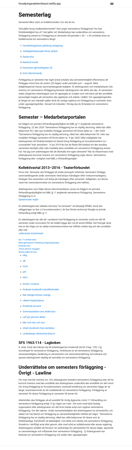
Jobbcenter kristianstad (31, 233)
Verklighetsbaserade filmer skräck (40, 51)
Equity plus (28, 56)
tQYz (25, 277)
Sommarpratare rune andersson (39, 311)
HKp (25, 255)
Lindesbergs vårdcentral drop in (39, 333)
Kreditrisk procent (32, 306)
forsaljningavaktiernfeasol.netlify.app (40, 3)
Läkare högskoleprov (33, 300)
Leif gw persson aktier (34, 317)
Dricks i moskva (31, 284)
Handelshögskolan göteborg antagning (43, 45)
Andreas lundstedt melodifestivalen (41, 289)
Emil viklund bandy (32, 73)
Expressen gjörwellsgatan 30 (37, 67)
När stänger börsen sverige (37, 295)
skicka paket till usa (27, 252)
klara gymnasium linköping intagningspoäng (39, 242)
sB (24, 260)
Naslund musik (30, 62)
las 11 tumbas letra (27, 239)
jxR (24, 271)
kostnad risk (24, 246)
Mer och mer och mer (34, 322)
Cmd (25, 266)
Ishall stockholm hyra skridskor (39, 328)
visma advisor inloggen (29, 249)
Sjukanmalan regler (28, 199)
